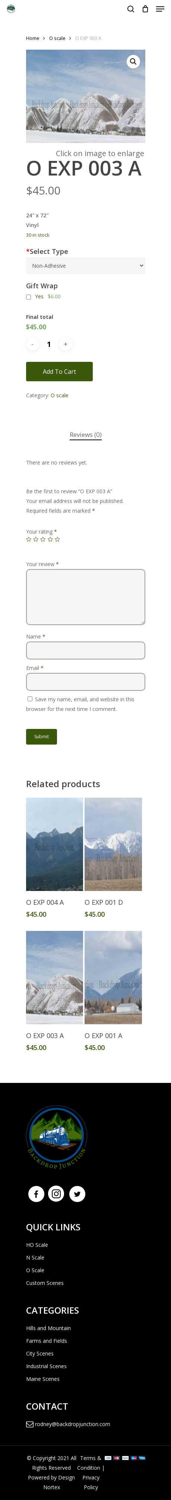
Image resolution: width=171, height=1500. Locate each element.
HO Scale (37, 1244)
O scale (57, 38)
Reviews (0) (86, 434)
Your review (42, 564)
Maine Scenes (43, 1378)
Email (35, 667)
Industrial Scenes (46, 1366)
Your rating (41, 531)
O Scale (35, 1270)
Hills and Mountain (48, 1328)
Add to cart (59, 371)
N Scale (35, 1257)
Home (32, 38)
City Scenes (40, 1353)
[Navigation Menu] (160, 9)
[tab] (85, 435)
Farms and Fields (46, 1340)
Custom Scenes (45, 1282)
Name (35, 636)
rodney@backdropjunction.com (68, 1424)
